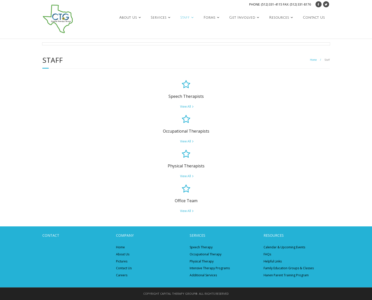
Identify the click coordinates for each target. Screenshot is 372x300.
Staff (185, 17)
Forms (209, 17)
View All (185, 106)
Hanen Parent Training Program (286, 275)
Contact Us (314, 17)
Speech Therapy (201, 247)
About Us (128, 17)
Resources (279, 17)
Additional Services (203, 275)
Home (313, 60)
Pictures (121, 261)
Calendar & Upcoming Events (284, 247)
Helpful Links (273, 261)
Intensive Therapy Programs (210, 268)
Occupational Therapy (205, 254)
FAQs (267, 254)
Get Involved (242, 17)
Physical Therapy (202, 261)
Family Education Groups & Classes (289, 268)
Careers (121, 275)
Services (158, 17)
